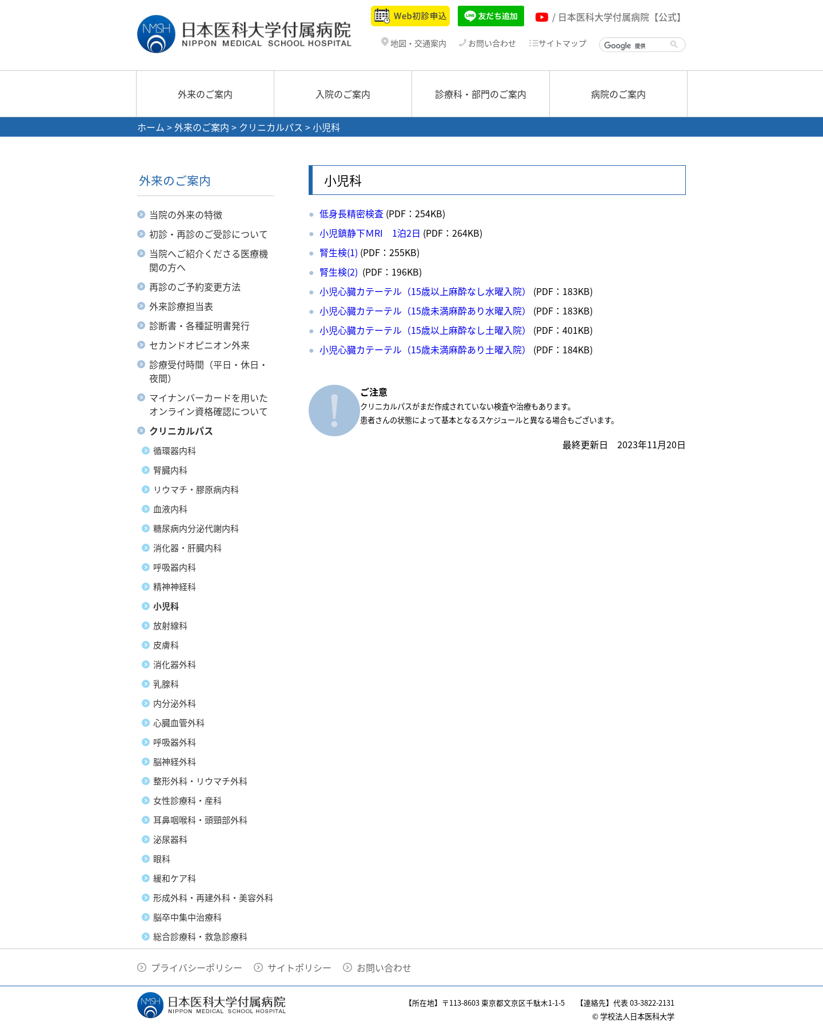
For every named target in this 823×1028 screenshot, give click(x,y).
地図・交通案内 (413, 43)
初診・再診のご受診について (208, 234)
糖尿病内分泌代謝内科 (196, 528)
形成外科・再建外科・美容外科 (213, 897)
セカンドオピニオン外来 (199, 345)
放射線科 (170, 625)
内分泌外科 (174, 703)
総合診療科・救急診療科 (200, 936)
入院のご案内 (342, 94)
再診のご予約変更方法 (195, 286)
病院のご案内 (618, 94)
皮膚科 (166, 645)
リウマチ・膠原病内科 (196, 489)
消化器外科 (174, 664)
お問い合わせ (487, 43)
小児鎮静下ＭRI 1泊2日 (370, 233)
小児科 (166, 606)
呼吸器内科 (174, 567)
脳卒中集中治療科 (187, 917)
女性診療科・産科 (187, 800)
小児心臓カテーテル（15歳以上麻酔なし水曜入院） (425, 291)
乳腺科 (166, 684)
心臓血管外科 (179, 722)
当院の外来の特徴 (185, 214)
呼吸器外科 (174, 742)
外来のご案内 (205, 94)
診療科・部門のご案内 (480, 94)
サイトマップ (557, 43)
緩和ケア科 (174, 878)
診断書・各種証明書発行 (199, 325)
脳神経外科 (174, 761)
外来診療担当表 (181, 306)
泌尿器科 (170, 839)
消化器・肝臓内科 (187, 547)
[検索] (637, 45)
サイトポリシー (299, 967)
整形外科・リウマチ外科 (200, 781)
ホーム (151, 127)
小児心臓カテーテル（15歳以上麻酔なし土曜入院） (425, 330)
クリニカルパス (271, 127)
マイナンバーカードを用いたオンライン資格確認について (208, 404)
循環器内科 (174, 450)
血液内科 (170, 509)
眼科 (161, 858)
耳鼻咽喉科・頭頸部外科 (200, 820)
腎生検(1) (338, 252)
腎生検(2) (339, 271)
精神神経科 (174, 586)
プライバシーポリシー (196, 967)
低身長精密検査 (351, 213)
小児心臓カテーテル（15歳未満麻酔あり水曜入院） (425, 310)
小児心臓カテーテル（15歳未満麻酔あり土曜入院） (425, 349)
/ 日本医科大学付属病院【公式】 (619, 16)
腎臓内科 (170, 470)
